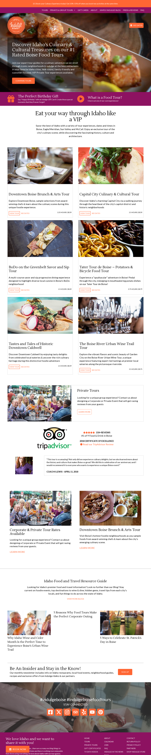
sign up (125, 672)
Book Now (19, 749)
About (94, 10)
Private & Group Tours (62, 10)
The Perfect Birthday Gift (38, 96)
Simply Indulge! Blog (110, 10)
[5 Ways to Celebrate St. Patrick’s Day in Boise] (122, 623)
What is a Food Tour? (105, 97)
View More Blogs (75, 599)
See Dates (137, 25)
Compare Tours (23, 81)
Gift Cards (83, 10)
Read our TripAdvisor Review (96, 444)
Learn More (84, 412)
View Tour (14, 213)
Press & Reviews (130, 10)
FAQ (142, 10)
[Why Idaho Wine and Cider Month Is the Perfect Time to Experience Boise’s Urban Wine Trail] (29, 623)
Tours (45, 10)
